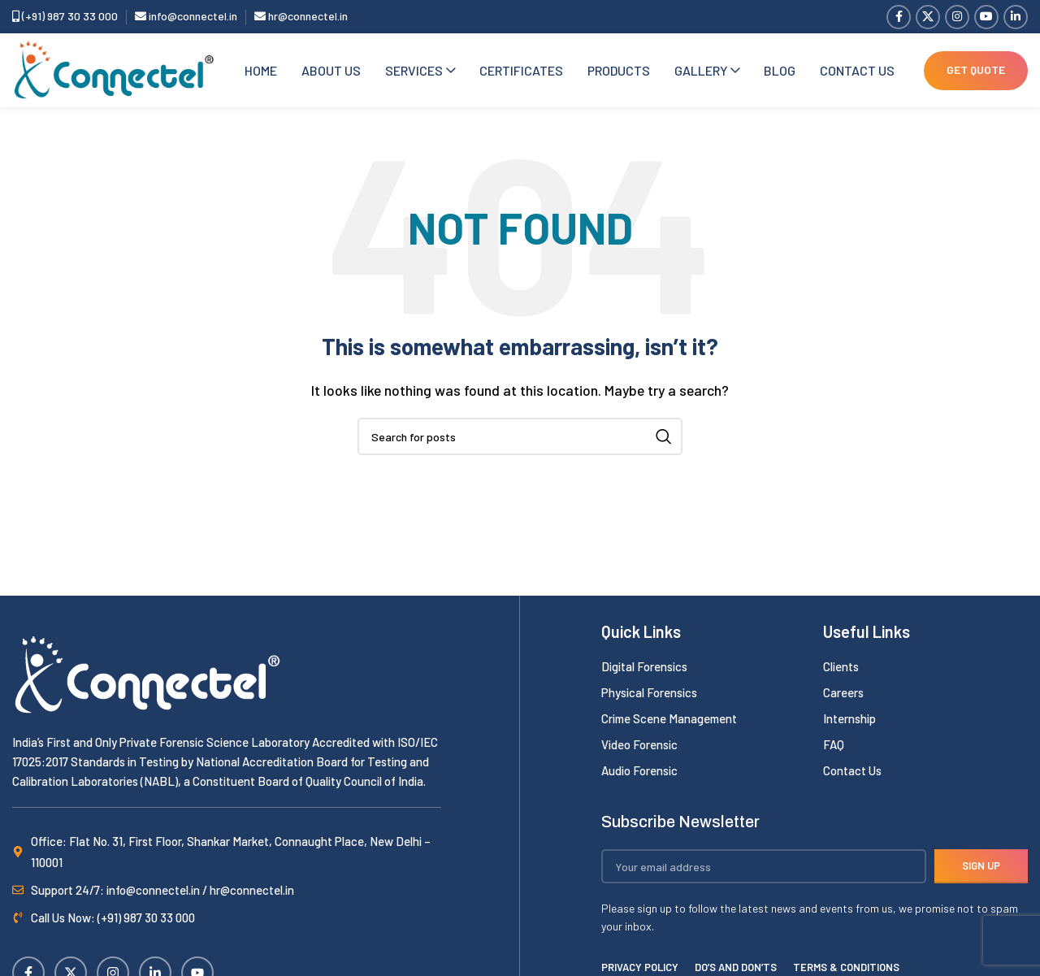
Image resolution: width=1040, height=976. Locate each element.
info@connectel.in (186, 17)
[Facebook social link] (898, 17)
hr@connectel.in (301, 17)
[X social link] (928, 17)
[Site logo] (113, 71)
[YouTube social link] (986, 17)
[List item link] (704, 670)
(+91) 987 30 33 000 (65, 17)
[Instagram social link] (957, 17)
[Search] (520, 440)
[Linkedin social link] (1015, 17)
